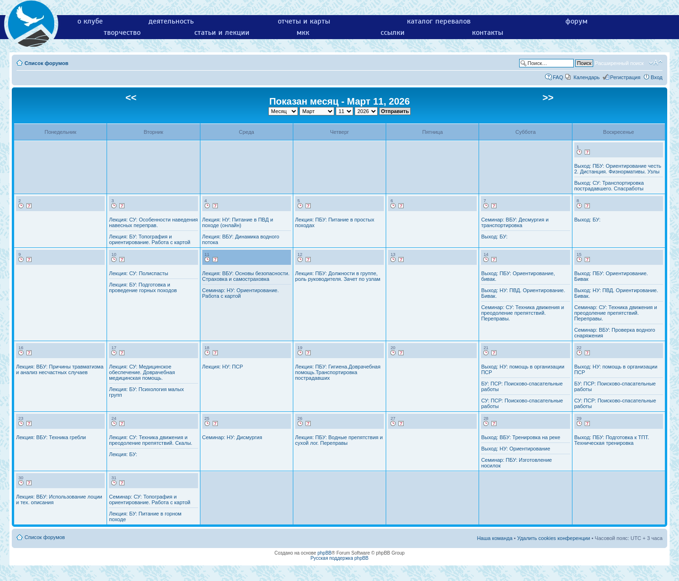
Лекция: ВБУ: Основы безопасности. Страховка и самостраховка (246, 276)
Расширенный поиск (619, 63)
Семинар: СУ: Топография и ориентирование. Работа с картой (149, 499)
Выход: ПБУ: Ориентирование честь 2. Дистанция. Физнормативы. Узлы (618, 168)
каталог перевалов (439, 21)
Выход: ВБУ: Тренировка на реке (520, 437)
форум (576, 21)
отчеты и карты (304, 21)
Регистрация (625, 77)
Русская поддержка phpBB (339, 558)
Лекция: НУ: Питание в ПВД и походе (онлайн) (237, 222)
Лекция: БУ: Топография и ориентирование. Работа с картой (149, 239)
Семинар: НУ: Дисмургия (232, 437)
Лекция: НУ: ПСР (222, 366)
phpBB (324, 553)
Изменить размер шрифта (655, 62)
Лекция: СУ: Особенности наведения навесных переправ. (153, 222)
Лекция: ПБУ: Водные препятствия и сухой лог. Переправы (339, 440)
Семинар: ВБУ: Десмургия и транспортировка (514, 222)
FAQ (558, 77)
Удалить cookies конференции (553, 538)
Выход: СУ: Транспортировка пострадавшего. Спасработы (609, 185)
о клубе (90, 21)
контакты (487, 32)
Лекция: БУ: (123, 454)
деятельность (171, 21)
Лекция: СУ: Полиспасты (138, 273)
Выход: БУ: (494, 236)
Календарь (586, 77)
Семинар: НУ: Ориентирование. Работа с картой (240, 293)
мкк (303, 32)
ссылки (393, 32)
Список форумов (46, 63)
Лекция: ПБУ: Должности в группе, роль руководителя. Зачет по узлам (338, 276)
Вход (656, 77)
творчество (122, 32)
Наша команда (494, 538)
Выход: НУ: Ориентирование (515, 448)
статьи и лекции (221, 32)
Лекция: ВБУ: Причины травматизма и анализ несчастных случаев (59, 369)
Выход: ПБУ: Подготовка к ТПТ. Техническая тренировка (611, 440)
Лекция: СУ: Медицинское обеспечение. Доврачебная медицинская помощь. (142, 372)
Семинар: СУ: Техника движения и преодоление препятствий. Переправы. (522, 312)
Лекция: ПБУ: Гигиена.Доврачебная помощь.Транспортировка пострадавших (338, 372)
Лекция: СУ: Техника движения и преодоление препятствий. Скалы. (150, 440)
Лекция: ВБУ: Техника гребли (51, 437)
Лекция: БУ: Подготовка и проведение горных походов (143, 287)
